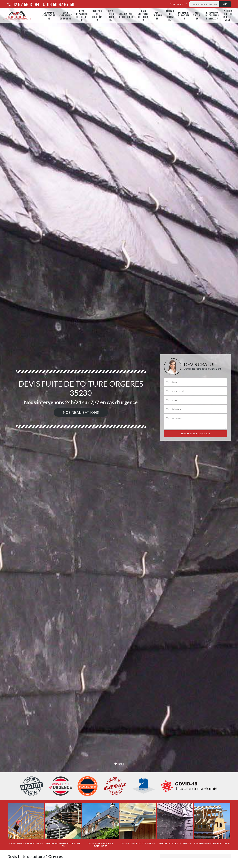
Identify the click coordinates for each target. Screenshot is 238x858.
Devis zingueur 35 (157, 15)
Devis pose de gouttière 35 (97, 15)
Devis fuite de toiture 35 (110, 15)
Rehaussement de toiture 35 (126, 15)
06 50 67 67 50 (58, 4)
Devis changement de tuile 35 (65, 15)
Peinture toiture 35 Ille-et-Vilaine (228, 15)
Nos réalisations (81, 412)
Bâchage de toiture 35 (169, 15)
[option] (119, 429)
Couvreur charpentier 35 (48, 15)
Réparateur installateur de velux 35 (212, 15)
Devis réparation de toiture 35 (82, 15)
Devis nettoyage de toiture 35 (143, 15)
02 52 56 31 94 (23, 4)
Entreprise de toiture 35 (183, 15)
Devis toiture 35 (197, 15)
